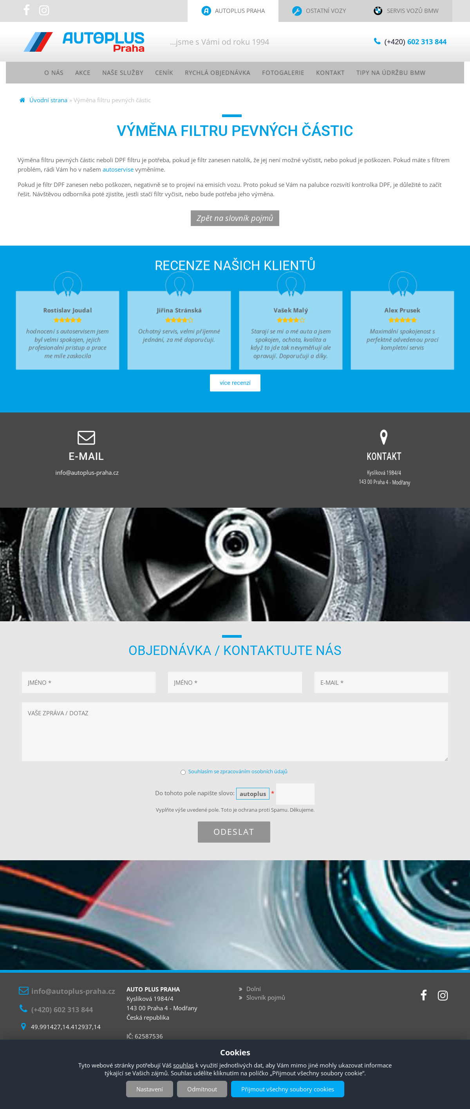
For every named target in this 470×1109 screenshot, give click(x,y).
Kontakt (335, 72)
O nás (44, 72)
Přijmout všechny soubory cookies (287, 1089)
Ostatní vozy (326, 10)
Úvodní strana (48, 100)
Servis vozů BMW (413, 10)
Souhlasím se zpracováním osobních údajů (237, 771)
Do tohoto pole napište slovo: (214, 794)
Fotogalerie (286, 72)
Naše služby (117, 72)
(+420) (413, 41)
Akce (74, 72)
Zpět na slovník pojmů (235, 218)
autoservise (118, 170)
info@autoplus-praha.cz (73, 991)
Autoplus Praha (240, 10)
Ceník (160, 72)
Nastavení (149, 1089)
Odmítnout (202, 1089)
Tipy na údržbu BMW (399, 72)
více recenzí (235, 422)
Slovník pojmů (265, 998)
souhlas (183, 1065)
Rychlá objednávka (217, 72)
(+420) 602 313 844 (62, 1009)
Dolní (253, 989)
